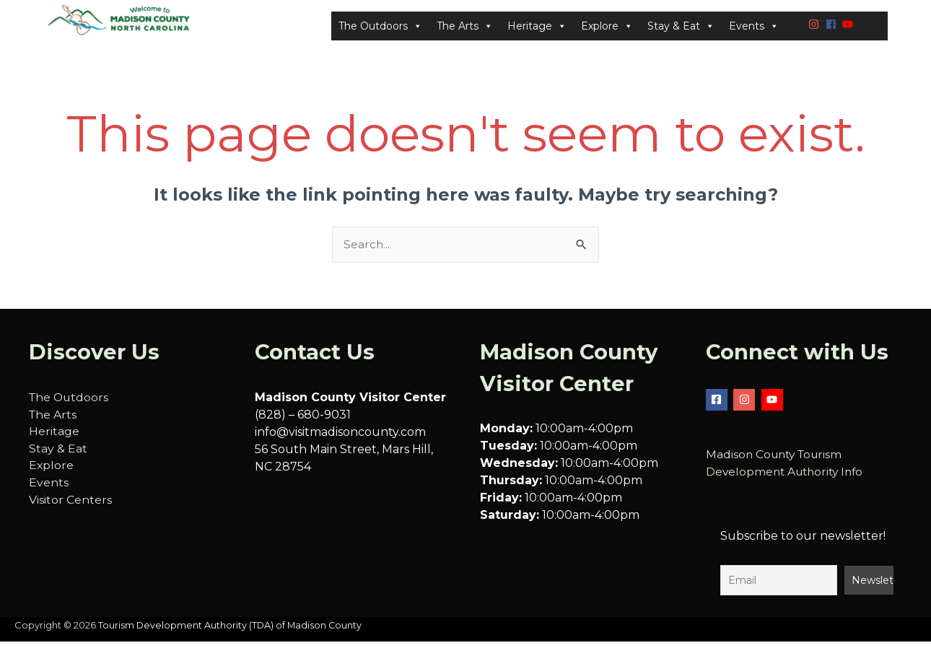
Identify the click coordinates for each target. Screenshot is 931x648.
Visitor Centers (70, 508)
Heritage (54, 439)
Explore (51, 474)
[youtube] (849, 27)
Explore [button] (607, 29)
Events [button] (754, 29)
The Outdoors (70, 404)
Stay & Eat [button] (680, 29)
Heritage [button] (537, 29)
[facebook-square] (718, 407)
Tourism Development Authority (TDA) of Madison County (231, 633)
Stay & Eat (58, 456)
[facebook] (833, 27)
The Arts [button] (465, 29)
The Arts (53, 422)
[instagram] (815, 27)
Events (49, 491)
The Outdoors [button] (380, 29)
